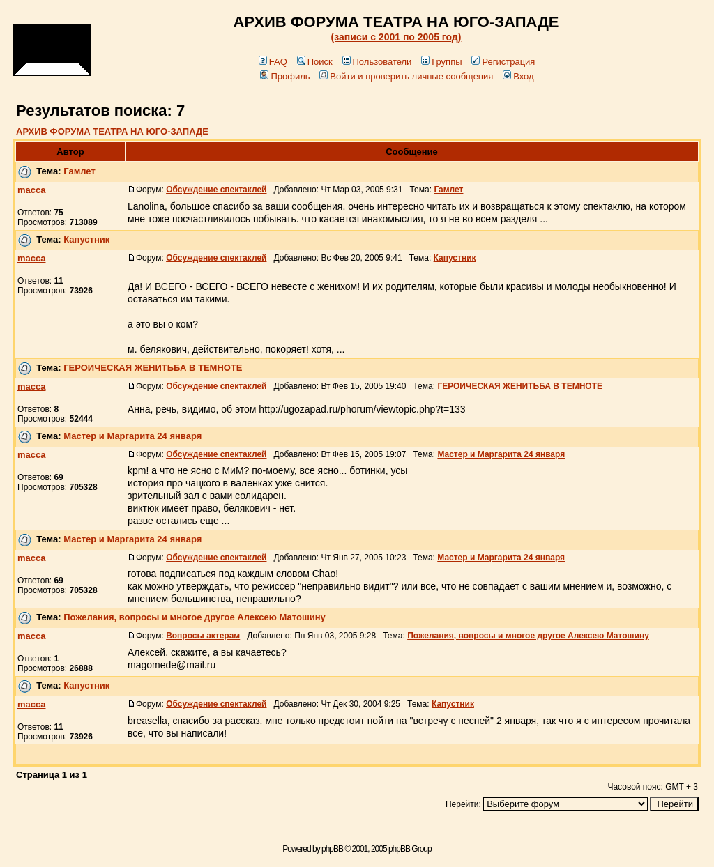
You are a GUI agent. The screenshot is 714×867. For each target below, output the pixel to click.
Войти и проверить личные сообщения (406, 76)
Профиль (285, 76)
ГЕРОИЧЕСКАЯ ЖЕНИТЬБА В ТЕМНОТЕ (152, 367)
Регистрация (503, 61)
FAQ (273, 61)
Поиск (315, 61)
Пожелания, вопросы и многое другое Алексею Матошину (194, 617)
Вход (518, 76)
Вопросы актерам (203, 635)
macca (31, 190)
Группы (441, 61)
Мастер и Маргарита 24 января (132, 436)
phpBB (332, 849)
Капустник (86, 239)
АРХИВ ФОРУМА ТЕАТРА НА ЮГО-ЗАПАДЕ (112, 131)
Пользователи (377, 61)
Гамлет (79, 171)
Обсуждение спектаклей (216, 189)
